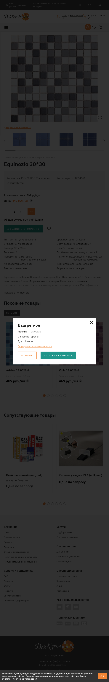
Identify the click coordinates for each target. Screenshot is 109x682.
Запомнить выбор (58, 355)
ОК (102, 676)
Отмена (27, 355)
